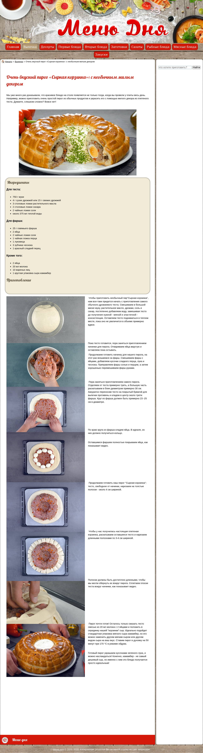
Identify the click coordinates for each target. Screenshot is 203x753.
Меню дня (58, 749)
